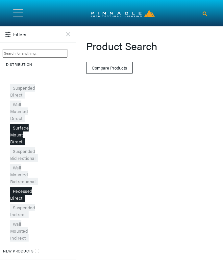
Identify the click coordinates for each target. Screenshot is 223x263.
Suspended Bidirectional (23, 154)
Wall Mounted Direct (19, 111)
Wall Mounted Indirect (19, 231)
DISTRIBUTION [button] (38, 67)
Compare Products (109, 68)
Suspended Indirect (22, 211)
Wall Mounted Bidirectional (23, 174)
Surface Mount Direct (19, 135)
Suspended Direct (22, 91)
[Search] (205, 14)
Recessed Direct (21, 194)
